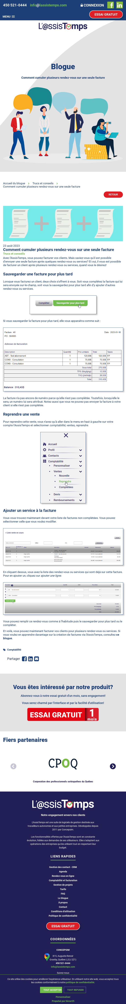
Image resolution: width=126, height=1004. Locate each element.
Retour (113, 194)
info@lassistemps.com (63, 966)
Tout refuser (75, 990)
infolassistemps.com (48, 5)
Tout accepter (52, 990)
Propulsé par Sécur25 (63, 1001)
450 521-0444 (63, 963)
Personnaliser (63, 997)
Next (111, 765)
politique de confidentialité (80, 982)
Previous (11, 765)
